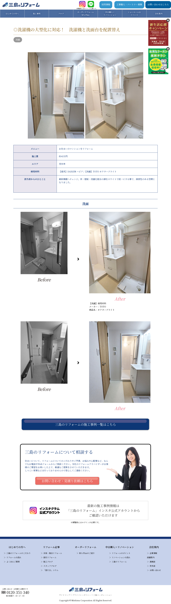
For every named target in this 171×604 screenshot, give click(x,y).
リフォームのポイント (121, 553)
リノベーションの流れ (121, 557)
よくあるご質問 (13, 561)
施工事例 (36, 13)
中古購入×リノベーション (110, 13)
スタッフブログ (50, 566)
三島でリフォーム (119, 561)
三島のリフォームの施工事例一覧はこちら (85, 424)
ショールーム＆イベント (134, 13)
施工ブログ (48, 561)
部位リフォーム (49, 557)
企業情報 (153, 553)
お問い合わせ (155, 570)
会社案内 (158, 13)
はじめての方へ (12, 13)
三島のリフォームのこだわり (18, 553)
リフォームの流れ (13, 557)
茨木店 (152, 566)
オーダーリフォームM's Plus (85, 13)
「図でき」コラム (50, 570)
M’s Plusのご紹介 (87, 553)
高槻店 (152, 561)
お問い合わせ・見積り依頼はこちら (67, 481)
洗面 (18, 39)
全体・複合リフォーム (52, 553)
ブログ (61, 13)
